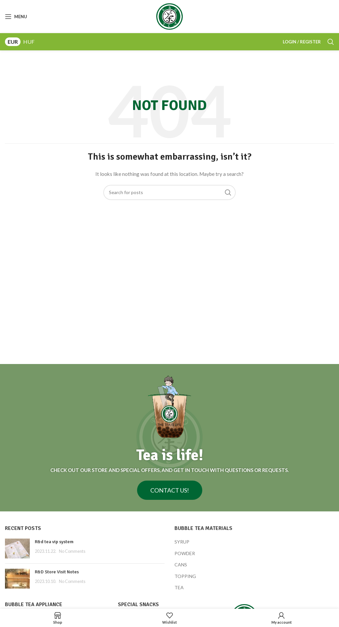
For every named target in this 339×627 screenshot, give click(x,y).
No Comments (72, 551)
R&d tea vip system (54, 542)
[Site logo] (169, 16)
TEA (179, 587)
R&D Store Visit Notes (57, 572)
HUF (28, 41)
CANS (180, 564)
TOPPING (185, 576)
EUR (13, 41)
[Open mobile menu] (16, 16)
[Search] (330, 41)
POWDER (184, 553)
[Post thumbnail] (17, 548)
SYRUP (181, 542)
